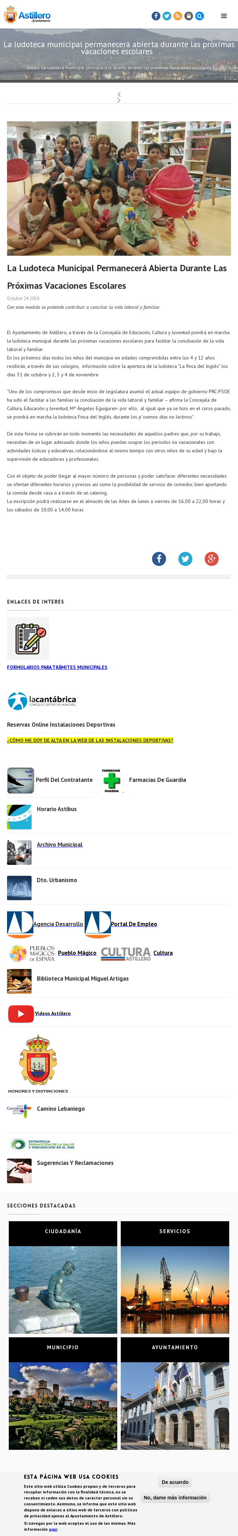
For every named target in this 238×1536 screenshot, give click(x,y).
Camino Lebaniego (61, 1109)
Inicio (32, 67)
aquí (53, 1531)
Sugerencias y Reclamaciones (75, 1163)
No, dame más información (175, 1499)
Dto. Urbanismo (57, 880)
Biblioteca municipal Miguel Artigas (83, 978)
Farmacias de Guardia (157, 780)
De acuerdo (175, 1484)
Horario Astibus (57, 809)
